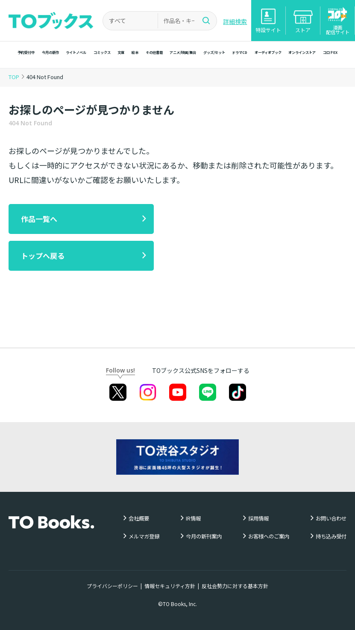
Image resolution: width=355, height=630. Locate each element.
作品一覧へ (39, 218)
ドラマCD (239, 52)
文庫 (120, 52)
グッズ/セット (214, 52)
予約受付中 (26, 52)
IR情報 (193, 518)
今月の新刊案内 (204, 536)
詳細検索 (235, 21)
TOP (14, 77)
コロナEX (330, 52)
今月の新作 (50, 52)
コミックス (102, 52)
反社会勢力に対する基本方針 (235, 585)
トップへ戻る (43, 255)
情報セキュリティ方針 (169, 585)
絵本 (135, 52)
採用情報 (258, 518)
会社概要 (139, 518)
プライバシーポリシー (112, 585)
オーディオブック (268, 52)
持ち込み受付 (331, 536)
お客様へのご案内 (268, 536)
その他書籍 (154, 52)
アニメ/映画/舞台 (183, 52)
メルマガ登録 (144, 536)
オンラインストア (302, 52)
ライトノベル (76, 52)
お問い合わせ (331, 518)
